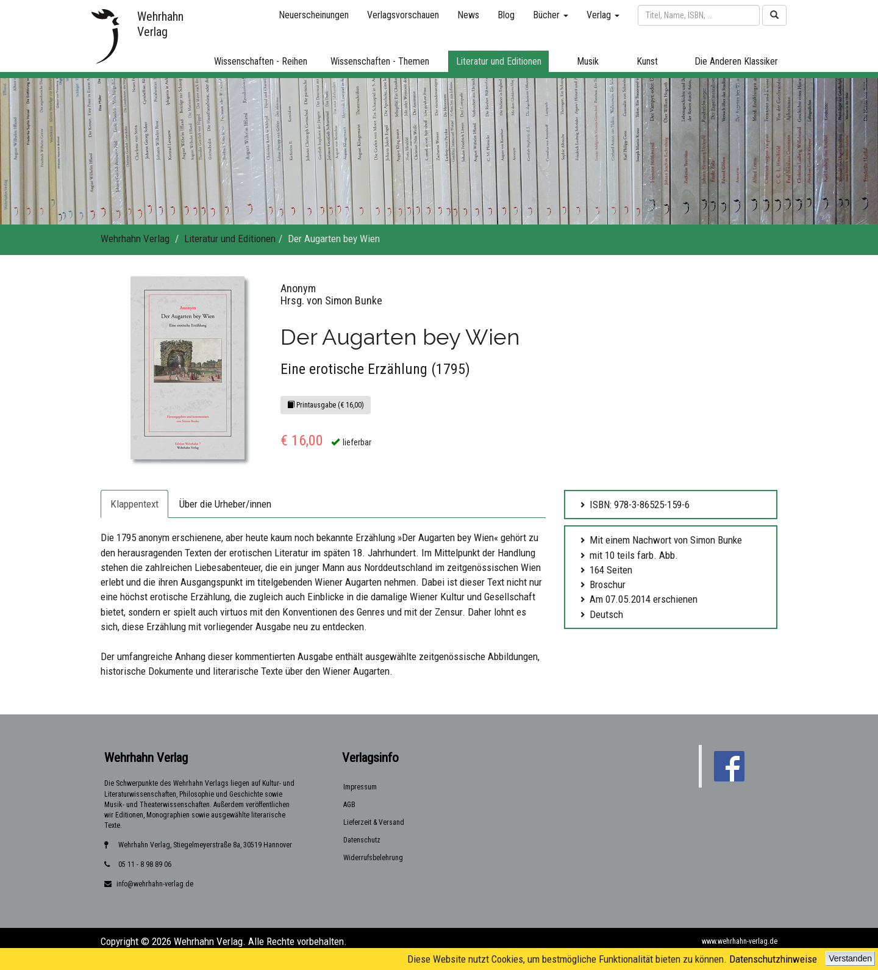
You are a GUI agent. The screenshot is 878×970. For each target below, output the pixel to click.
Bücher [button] (550, 15)
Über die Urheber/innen (225, 504)
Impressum (360, 787)
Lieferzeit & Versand (373, 822)
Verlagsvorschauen (403, 15)
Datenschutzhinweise (773, 959)
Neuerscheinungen (314, 15)
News (468, 15)
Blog (506, 15)
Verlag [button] (603, 15)
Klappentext (134, 504)
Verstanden (850, 958)
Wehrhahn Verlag (135, 238)
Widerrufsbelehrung (373, 857)
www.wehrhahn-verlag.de (739, 941)
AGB (349, 804)
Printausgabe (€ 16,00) (325, 405)
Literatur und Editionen (230, 238)
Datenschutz (361, 840)
